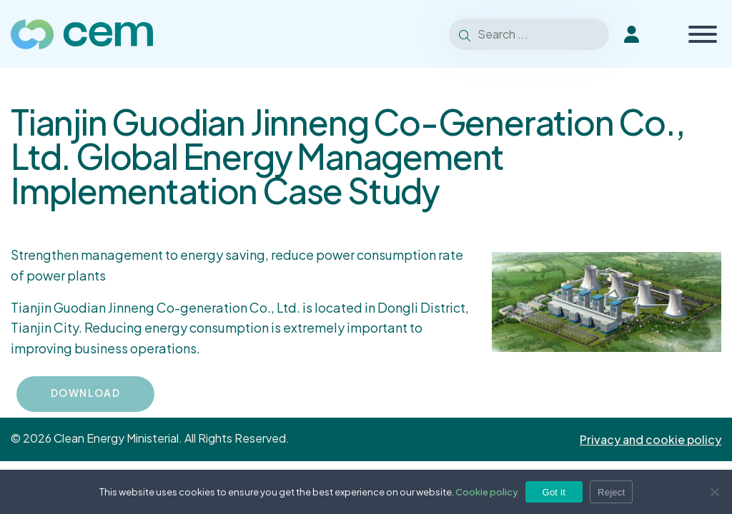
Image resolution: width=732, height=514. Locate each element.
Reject (611, 492)
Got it (554, 492)
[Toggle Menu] (702, 34)
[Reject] (714, 492)
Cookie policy (486, 492)
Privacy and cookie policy (650, 439)
